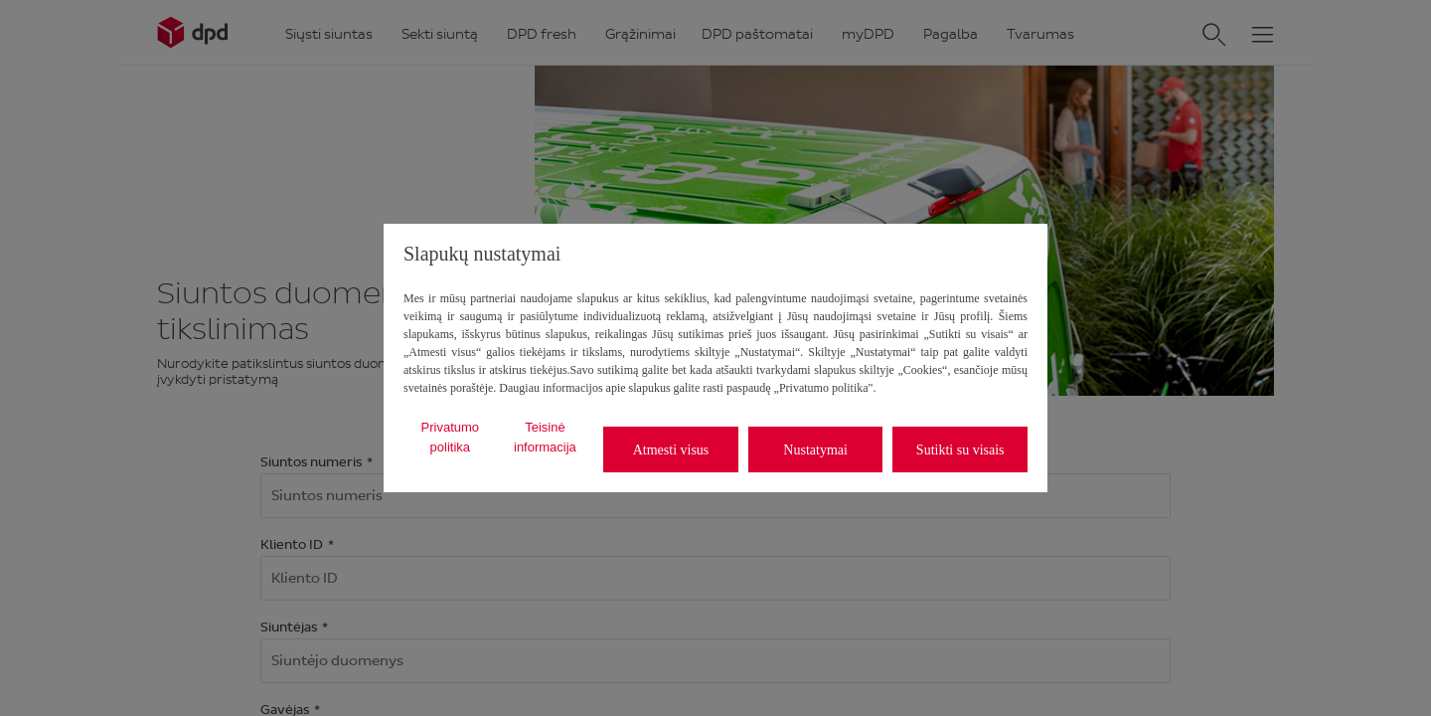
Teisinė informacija (545, 437)
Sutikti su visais (960, 450)
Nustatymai (815, 450)
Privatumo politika (450, 437)
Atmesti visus (671, 450)
